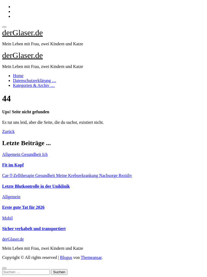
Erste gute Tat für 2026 (23, 207)
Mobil (7, 218)
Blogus (66, 257)
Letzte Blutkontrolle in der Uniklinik (36, 186)
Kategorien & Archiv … (34, 85)
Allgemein (12, 154)
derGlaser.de (22, 32)
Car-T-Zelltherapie (18, 175)
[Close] (4, 268)
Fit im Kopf (13, 165)
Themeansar (91, 257)
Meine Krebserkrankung (77, 175)
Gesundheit (32, 154)
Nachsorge (109, 175)
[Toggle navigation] (4, 27)
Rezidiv (125, 175)
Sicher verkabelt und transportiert (34, 228)
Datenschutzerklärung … (34, 80)
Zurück (8, 131)
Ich (44, 154)
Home (18, 75)
